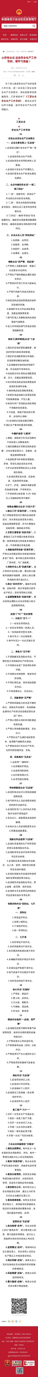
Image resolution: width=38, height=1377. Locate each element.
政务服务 (33, 35)
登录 (28, 2)
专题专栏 (33, 39)
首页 (5, 35)
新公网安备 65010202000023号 (20, 1356)
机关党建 (23, 39)
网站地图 (10, 1334)
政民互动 (4, 39)
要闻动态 (14, 35)
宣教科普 (14, 39)
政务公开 (23, 35)
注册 (35, 2)
